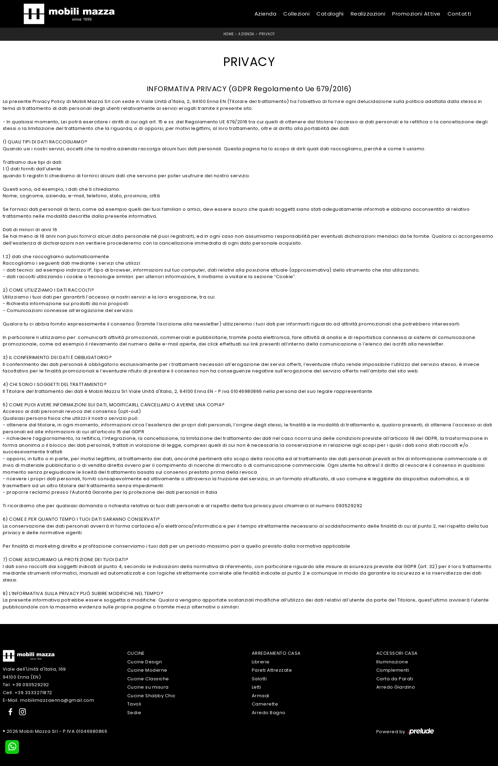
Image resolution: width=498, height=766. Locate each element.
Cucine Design (144, 662)
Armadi (260, 695)
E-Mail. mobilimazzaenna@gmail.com (48, 700)
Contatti (459, 13)
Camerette (265, 704)
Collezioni (296, 13)
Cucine (136, 653)
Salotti (259, 678)
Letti (256, 687)
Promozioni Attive (416, 13)
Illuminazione (392, 662)
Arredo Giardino (395, 687)
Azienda (266, 13)
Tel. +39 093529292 (26, 684)
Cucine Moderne (147, 670)
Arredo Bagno (269, 712)
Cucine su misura (148, 687)
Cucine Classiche (148, 678)
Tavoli (134, 704)
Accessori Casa (397, 653)
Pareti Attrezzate (272, 670)
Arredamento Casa (276, 653)
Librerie (261, 662)
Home (228, 34)
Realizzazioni (368, 13)
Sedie (134, 712)
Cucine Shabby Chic (151, 695)
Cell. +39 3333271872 (27, 692)
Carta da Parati (394, 678)
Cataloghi (330, 13)
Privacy (267, 34)
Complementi (392, 670)
